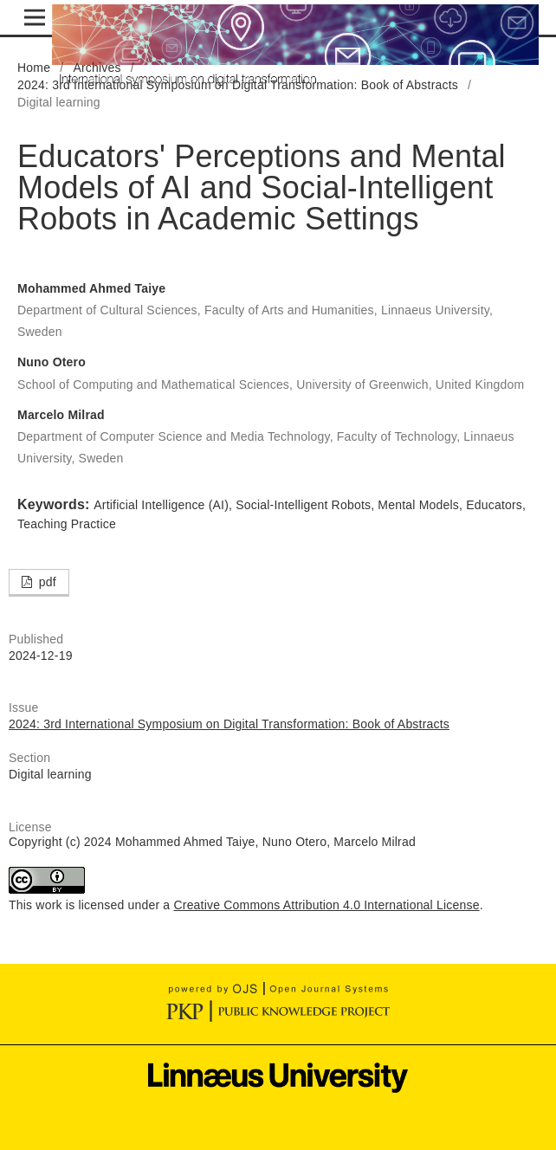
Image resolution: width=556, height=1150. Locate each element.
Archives (96, 67)
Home (33, 67)
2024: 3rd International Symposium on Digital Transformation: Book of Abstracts (237, 85)
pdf (46, 582)
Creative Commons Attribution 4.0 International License (326, 905)
